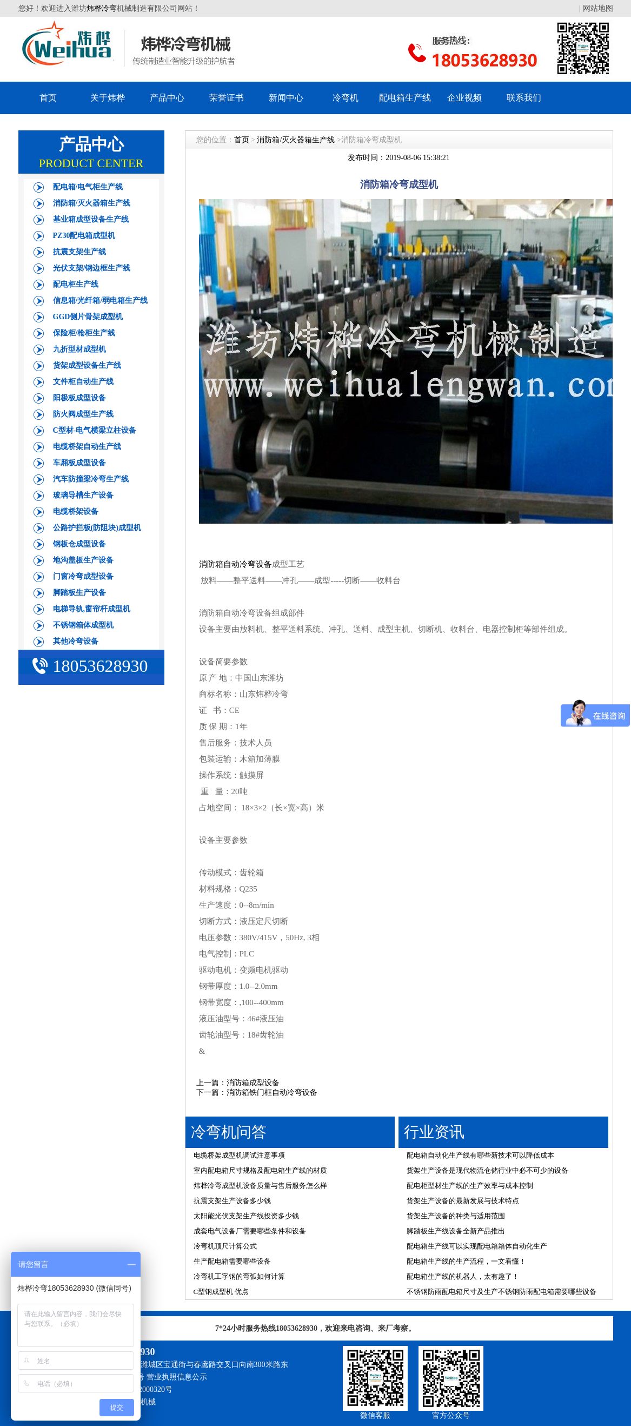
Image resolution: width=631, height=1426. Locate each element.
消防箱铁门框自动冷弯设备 (272, 1092)
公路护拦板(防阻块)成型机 (97, 528)
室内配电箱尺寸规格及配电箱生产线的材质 (260, 1170)
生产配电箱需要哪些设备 (232, 1261)
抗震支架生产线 (79, 252)
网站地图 (598, 8)
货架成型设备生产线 (87, 365)
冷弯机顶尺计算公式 (225, 1246)
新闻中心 (286, 97)
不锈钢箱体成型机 (83, 625)
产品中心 (167, 97)
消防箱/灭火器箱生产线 (92, 203)
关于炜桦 (107, 97)
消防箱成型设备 (253, 1083)
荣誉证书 (226, 97)
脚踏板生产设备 (79, 593)
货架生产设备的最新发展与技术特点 (463, 1201)
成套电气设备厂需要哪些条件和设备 (250, 1231)
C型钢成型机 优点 (221, 1292)
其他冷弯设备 (75, 641)
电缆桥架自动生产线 (87, 447)
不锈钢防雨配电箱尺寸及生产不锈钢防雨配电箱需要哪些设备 (501, 1292)
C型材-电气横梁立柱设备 (95, 430)
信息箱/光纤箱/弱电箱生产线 (100, 300)
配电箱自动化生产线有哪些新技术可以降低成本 (480, 1155)
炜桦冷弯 (102, 8)
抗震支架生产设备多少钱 (232, 1201)
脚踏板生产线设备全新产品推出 (456, 1231)
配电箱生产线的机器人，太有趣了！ (463, 1276)
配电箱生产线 (405, 97)
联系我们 (524, 97)
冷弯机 (345, 97)
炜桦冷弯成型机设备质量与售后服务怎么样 (260, 1185)
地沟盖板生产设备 (83, 560)
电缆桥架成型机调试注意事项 (239, 1155)
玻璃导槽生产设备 (83, 495)
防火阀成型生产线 (83, 414)
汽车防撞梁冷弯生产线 (91, 479)
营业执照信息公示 (177, 1377)
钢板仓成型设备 (79, 544)
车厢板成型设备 (79, 463)
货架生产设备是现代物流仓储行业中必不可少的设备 (487, 1170)
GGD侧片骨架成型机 (88, 317)
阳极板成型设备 (79, 398)
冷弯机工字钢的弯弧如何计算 (239, 1276)
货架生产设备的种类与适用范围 (456, 1216)
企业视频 (464, 97)
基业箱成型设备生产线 (91, 219)
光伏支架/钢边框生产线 (92, 268)
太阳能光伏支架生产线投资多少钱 (246, 1216)
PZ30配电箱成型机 (84, 236)
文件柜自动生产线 (83, 382)
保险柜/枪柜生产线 (84, 333)
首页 (48, 97)
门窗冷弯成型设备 (83, 576)
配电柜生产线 (75, 284)
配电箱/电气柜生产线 (88, 187)
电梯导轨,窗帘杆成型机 (92, 609)
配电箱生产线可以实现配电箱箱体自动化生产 (477, 1246)
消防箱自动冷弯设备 (235, 564)
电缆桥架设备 (75, 511)
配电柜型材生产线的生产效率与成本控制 (470, 1185)
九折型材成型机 (79, 349)
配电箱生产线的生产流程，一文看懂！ (466, 1261)
